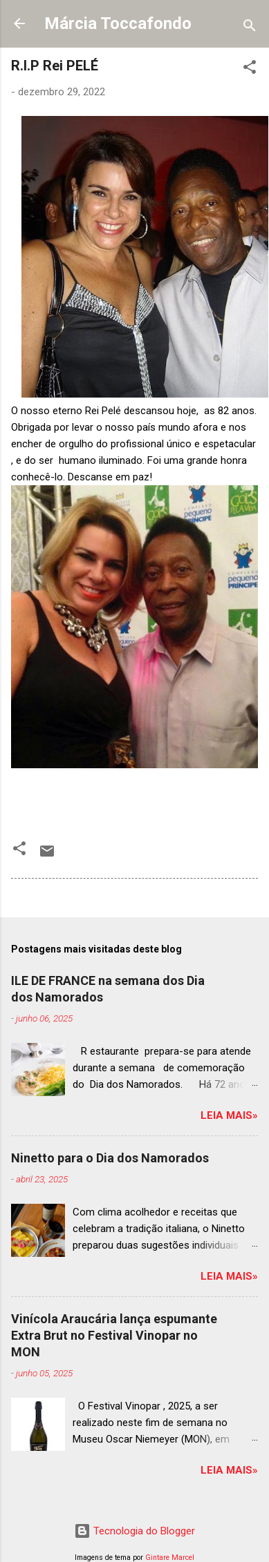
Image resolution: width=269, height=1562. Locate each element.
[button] (249, 69)
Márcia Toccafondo (118, 23)
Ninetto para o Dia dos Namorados (110, 1158)
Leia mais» (229, 1115)
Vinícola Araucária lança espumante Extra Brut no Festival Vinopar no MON (114, 1335)
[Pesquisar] (249, 28)
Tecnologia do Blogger (134, 1531)
